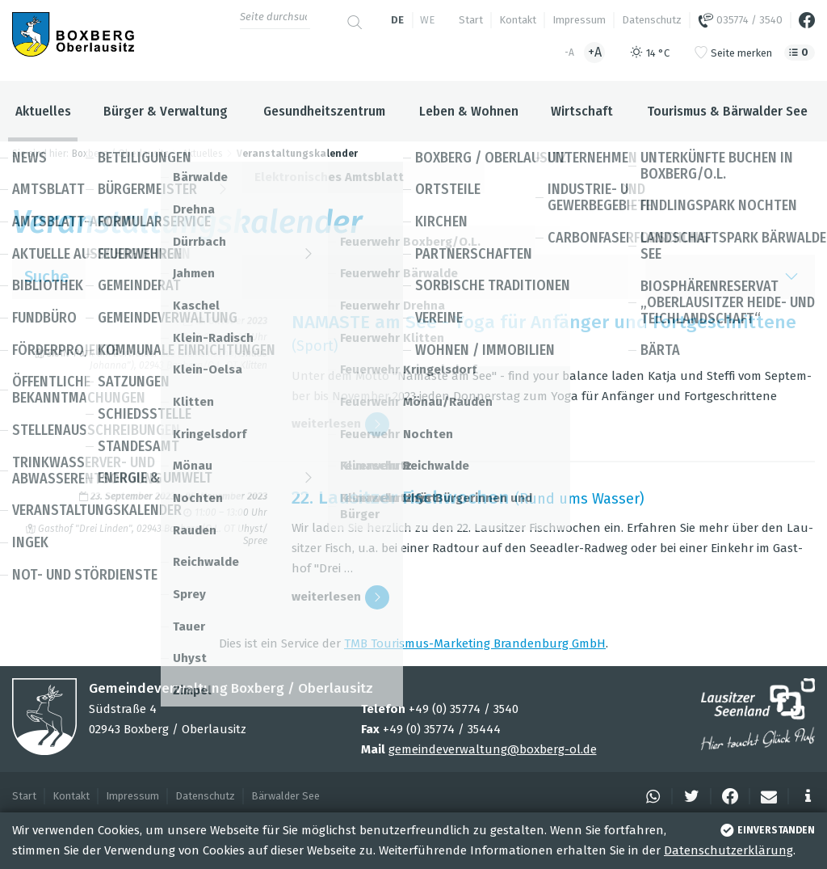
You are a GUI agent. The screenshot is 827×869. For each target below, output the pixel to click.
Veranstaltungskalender (297, 153)
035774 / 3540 (740, 20)
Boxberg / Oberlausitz (120, 153)
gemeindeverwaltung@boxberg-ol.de (492, 749)
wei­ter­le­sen (340, 424)
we (427, 20)
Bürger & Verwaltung (165, 111)
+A (595, 52)
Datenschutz (652, 20)
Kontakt (517, 20)
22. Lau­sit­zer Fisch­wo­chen (401, 497)
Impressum (579, 20)
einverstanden (766, 830)
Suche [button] (413, 277)
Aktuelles (43, 111)
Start (471, 20)
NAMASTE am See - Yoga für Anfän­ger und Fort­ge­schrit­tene (544, 322)
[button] (650, 796)
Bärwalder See (285, 796)
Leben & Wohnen (468, 111)
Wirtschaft (582, 111)
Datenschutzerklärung (728, 850)
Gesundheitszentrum (324, 111)
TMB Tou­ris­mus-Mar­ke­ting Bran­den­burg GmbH (475, 643)
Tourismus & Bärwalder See (727, 111)
